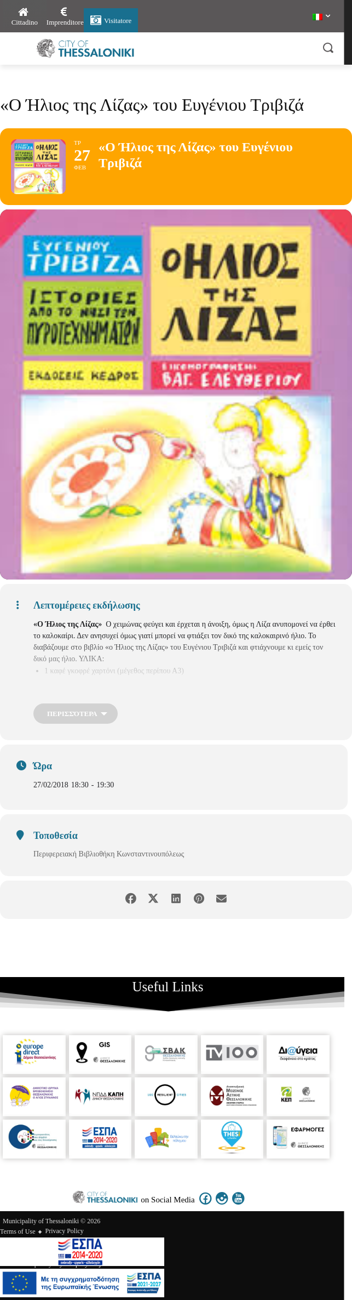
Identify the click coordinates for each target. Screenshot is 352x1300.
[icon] (206, 1205)
